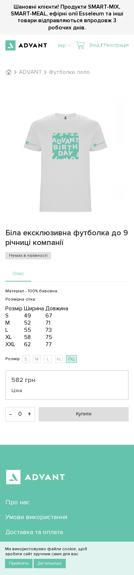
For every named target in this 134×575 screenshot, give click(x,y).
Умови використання (36, 517)
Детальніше (50, 563)
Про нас (17, 502)
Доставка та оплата (34, 532)
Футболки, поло (69, 72)
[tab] (18, 274)
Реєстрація (116, 45)
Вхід (94, 45)
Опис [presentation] (18, 274)
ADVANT (30, 72)
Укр (64, 45)
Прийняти (19, 563)
